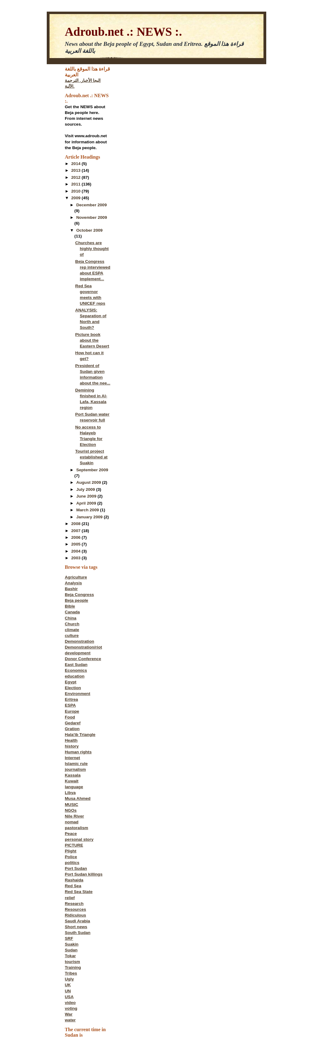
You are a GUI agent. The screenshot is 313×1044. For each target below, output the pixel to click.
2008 (76, 523)
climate (72, 629)
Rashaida (74, 880)
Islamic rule (76, 763)
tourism (72, 961)
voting (71, 1008)
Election (73, 688)
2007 (76, 530)
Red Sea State (79, 891)
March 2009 (88, 510)
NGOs (71, 810)
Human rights (78, 752)
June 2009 (87, 496)
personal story (79, 839)
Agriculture (76, 577)
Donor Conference (83, 658)
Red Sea (73, 886)
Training (73, 967)
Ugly (69, 979)
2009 (76, 198)
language (74, 787)
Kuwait (72, 781)
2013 (76, 170)
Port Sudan (76, 868)
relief (70, 897)
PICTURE (74, 845)
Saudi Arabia (77, 921)
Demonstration (79, 641)
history (72, 746)
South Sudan (77, 932)
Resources (75, 909)
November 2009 (91, 217)
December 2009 (91, 205)
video (70, 1002)
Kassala (72, 775)
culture (72, 635)
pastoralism (76, 827)
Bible (70, 606)
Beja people (76, 600)
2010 (76, 191)
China (70, 618)
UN (68, 991)
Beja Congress (79, 594)
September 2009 (92, 470)
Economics (76, 670)
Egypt (70, 682)
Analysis (73, 583)
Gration (72, 728)
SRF (69, 938)
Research (74, 903)
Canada (72, 612)
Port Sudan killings (83, 874)
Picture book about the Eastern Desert (92, 340)
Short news (76, 927)
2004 (76, 551)
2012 (76, 177)
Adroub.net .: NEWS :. (123, 31)
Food (70, 717)
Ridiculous (75, 915)
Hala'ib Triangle (80, 734)
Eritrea (71, 699)
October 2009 (89, 230)
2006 (76, 537)
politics (72, 862)
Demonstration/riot (83, 647)
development (77, 653)
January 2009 (90, 517)
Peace (71, 833)
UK (68, 985)
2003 (76, 558)
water (70, 1020)
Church (72, 624)
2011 (76, 184)
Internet (72, 757)
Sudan (71, 950)
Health (71, 740)
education (74, 676)
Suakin (72, 944)
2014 (76, 163)
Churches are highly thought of (92, 249)
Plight (70, 851)
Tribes (71, 973)
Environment (77, 693)
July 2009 (86, 489)
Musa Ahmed (77, 798)
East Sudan (76, 664)
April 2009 (86, 503)
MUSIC (71, 804)
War (68, 1014)
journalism (75, 769)
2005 (76, 544)
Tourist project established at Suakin (91, 457)
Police (71, 857)
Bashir (71, 588)
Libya (70, 792)
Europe (72, 711)
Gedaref (72, 723)
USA (69, 996)
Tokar (70, 956)
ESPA (70, 705)
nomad (72, 822)
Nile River (74, 816)
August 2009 (89, 482)
